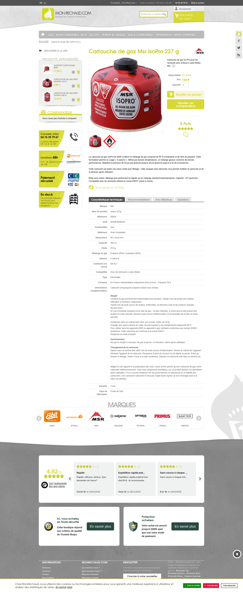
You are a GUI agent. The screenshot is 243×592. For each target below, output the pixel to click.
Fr (41, 3)
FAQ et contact (197, 3)
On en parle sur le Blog (109, 188)
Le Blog (238, 34)
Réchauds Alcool (175, 576)
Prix (179, 79)
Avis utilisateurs (163, 199)
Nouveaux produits (90, 578)
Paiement (46, 568)
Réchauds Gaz (182, 571)
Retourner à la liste (56, 50)
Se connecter (185, 9)
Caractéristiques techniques (106, 199)
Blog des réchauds (90, 574)
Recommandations (139, 199)
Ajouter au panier (189, 94)
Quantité (176, 85)
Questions (183, 199)
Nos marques (48, 578)
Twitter (238, 48)
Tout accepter (192, 585)
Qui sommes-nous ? (91, 568)
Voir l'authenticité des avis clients (58, 485)
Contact (45, 574)
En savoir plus (100, 526)
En (45, 3)
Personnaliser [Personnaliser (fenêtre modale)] (229, 585)
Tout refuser (211, 585)
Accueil (43, 41)
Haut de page (237, 554)
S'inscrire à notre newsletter (142, 576)
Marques (121, 404)
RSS (238, 55)
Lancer (164, 14)
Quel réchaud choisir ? (92, 571)
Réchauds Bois (193, 573)
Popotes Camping (192, 576)
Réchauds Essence (176, 573)
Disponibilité (174, 75)
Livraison (46, 571)
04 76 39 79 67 (181, 3)
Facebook (238, 41)
